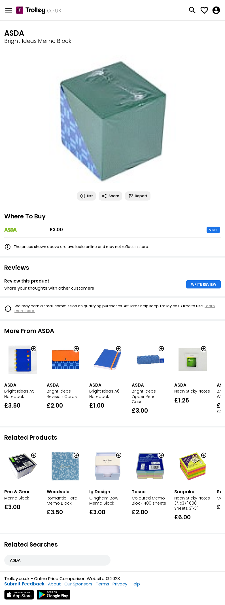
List (86, 196)
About (54, 584)
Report (138, 196)
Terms (102, 584)
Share (110, 196)
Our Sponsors (78, 584)
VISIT (213, 229)
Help (135, 584)
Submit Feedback (24, 584)
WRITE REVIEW (203, 284)
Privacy (119, 584)
